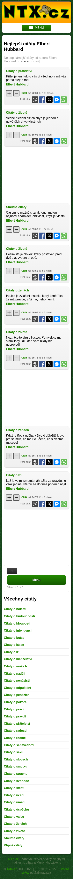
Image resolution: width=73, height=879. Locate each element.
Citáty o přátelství (19, 71)
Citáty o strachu (15, 773)
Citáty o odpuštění (17, 687)
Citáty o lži (14, 475)
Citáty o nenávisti (17, 680)
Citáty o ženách (17, 290)
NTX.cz (13, 859)
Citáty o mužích (15, 666)
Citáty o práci (14, 709)
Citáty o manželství (18, 659)
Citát (24, 93)
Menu (37, 580)
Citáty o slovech (16, 759)
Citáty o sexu (13, 752)
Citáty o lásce (14, 644)
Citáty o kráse (14, 637)
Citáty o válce (14, 816)
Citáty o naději (14, 673)
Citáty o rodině (15, 738)
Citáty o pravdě (15, 716)
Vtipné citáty (13, 845)
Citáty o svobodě (16, 781)
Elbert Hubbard (17, 84)
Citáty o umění (14, 802)
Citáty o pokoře (15, 702)
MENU (36, 27)
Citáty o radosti (15, 730)
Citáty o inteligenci (18, 630)
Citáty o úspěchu (16, 809)
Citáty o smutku (15, 766)
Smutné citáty (16, 207)
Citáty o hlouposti (17, 623)
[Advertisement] (36, 174)
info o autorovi (28, 61)
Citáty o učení (14, 795)
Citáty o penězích (17, 695)
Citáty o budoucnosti (19, 616)
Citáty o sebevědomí (19, 745)
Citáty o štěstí (14, 788)
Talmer (12, 869)
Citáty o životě (16, 112)
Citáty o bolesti (15, 609)
